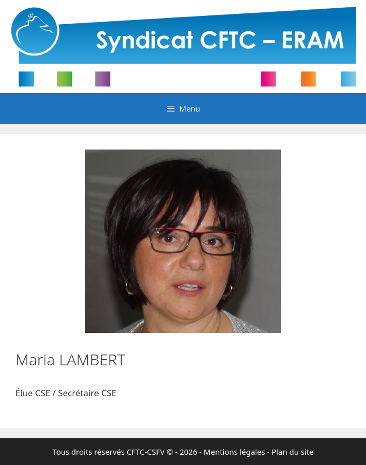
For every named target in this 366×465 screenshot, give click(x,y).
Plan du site (293, 452)
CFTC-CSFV (146, 452)
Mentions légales (234, 452)
